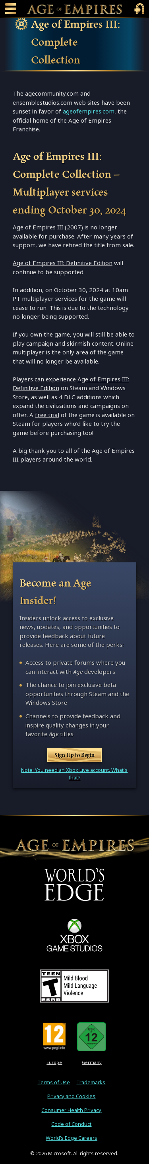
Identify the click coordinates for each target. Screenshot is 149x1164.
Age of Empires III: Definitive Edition (62, 262)
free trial (47, 414)
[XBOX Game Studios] (74, 935)
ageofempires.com (88, 111)
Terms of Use (53, 1082)
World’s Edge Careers (71, 1138)
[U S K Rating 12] (91, 1036)
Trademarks (90, 1082)
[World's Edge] (74, 884)
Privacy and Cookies (71, 1096)
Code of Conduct (71, 1124)
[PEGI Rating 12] (54, 1036)
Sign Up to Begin (74, 755)
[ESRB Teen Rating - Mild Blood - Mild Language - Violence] (74, 986)
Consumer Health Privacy (71, 1110)
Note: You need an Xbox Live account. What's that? (74, 773)
